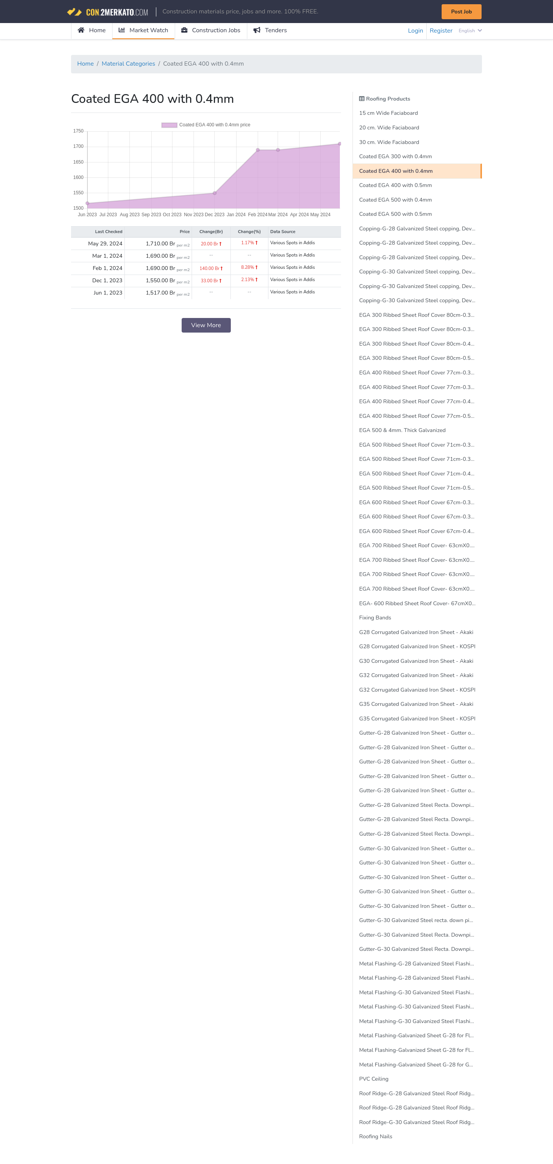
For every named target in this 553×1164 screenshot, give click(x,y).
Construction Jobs (211, 30)
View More (206, 325)
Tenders (270, 30)
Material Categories (129, 64)
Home (92, 30)
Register (441, 31)
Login (415, 31)
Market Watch (143, 30)
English (470, 30)
